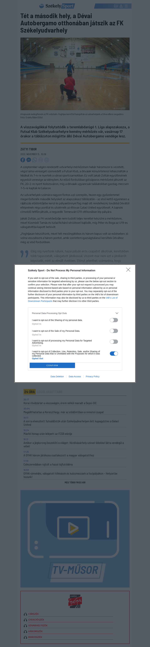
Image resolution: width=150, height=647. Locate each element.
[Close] (129, 271)
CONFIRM (52, 365)
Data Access (75, 376)
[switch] (114, 320)
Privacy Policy (92, 376)
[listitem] (75, 313)
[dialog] (75, 323)
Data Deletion (57, 376)
